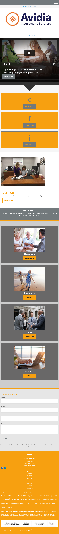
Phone (3, 415)
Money (29, 482)
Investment (29, 475)
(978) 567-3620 (29, 35)
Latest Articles (29, 485)
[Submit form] (4, 439)
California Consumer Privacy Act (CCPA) (43, 503)
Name (3, 397)
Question (4, 424)
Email (3, 406)
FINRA (38, 511)
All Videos (29, 487)
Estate (29, 477)
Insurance (29, 478)
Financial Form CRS (7, 490)
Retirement (29, 473)
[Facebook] (2, 468)
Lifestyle (29, 483)
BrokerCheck (30, 492)
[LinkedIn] (28, 32)
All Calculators (29, 488)
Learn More (8, 76)
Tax (29, 480)
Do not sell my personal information (32, 504)
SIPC (42, 511)
